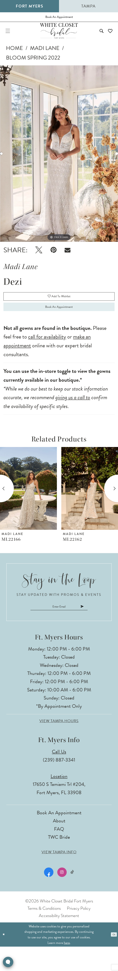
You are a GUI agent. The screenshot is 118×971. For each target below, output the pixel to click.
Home (14, 57)
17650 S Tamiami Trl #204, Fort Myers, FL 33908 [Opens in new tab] (59, 813)
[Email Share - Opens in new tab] (67, 259)
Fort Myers (29, 6)
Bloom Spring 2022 (33, 67)
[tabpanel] (59, 163)
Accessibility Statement (59, 940)
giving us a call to (72, 417)
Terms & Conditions (44, 932)
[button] (10, 38)
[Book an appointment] (59, 19)
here (67, 966)
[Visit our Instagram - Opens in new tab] (61, 896)
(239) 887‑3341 (59, 784)
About (59, 845)
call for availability (47, 357)
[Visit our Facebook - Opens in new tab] (47, 896)
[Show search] (94, 38)
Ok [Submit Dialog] (112, 958)
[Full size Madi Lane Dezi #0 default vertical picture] (59, 163)
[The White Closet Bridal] (59, 38)
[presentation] (28, 508)
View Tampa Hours (58, 745)
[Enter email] (58, 629)
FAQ (59, 853)
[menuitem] (10, 38)
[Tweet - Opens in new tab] (39, 259)
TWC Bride (59, 861)
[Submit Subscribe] (95, 629)
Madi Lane (44, 57)
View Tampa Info (59, 876)
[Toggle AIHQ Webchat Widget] (8, 962)
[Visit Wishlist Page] (108, 38)
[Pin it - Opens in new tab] (53, 259)
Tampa (88, 6)
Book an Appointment (59, 324)
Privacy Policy (79, 932)
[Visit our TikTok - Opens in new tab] (72, 897)
